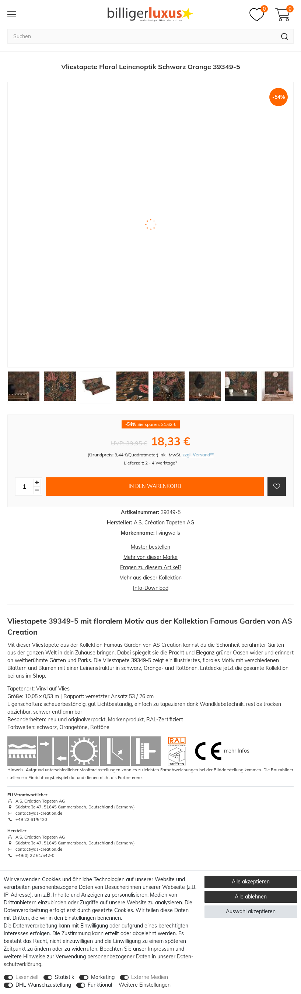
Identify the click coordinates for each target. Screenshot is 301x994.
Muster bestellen (150, 546)
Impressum (161, 948)
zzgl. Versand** (198, 454)
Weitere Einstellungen (145, 985)
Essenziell (26, 977)
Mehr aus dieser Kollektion (150, 577)
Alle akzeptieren (251, 881)
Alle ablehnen (251, 896)
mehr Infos (236, 750)
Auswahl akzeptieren (251, 911)
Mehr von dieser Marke (150, 557)
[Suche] (285, 36)
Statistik (64, 977)
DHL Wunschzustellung (43, 985)
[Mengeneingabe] (24, 486)
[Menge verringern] (37, 490)
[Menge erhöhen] (37, 483)
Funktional (100, 985)
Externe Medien (149, 977)
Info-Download (150, 588)
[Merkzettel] (258, 14)
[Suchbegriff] (141, 36)
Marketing (103, 977)
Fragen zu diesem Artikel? (150, 567)
